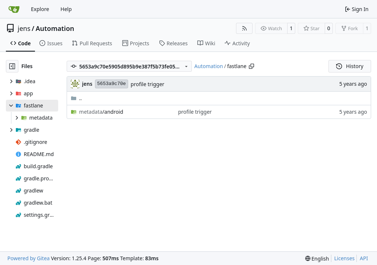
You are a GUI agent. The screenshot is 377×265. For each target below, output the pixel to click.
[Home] (14, 9)
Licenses (344, 258)
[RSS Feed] (244, 28)
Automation (55, 28)
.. (76, 98)
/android (101, 111)
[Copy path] (251, 66)
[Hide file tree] (12, 66)
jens (24, 28)
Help (66, 9)
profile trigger (148, 84)
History (349, 66)
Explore (40, 9)
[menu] (317, 258)
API (364, 258)
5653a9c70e (111, 83)
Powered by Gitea (28, 258)
